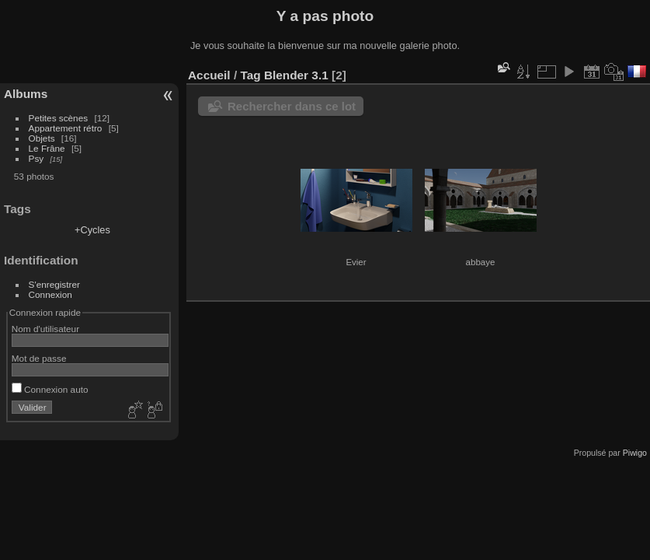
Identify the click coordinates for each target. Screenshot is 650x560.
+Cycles (92, 230)
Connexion (50, 294)
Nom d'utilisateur (45, 329)
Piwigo (635, 452)
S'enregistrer (54, 284)
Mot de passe (39, 358)
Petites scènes (59, 118)
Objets (42, 138)
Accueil (209, 75)
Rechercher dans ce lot (292, 106)
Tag (250, 75)
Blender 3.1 (296, 75)
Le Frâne (47, 148)
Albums (25, 93)
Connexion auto (50, 389)
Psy (36, 158)
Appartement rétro (66, 128)
